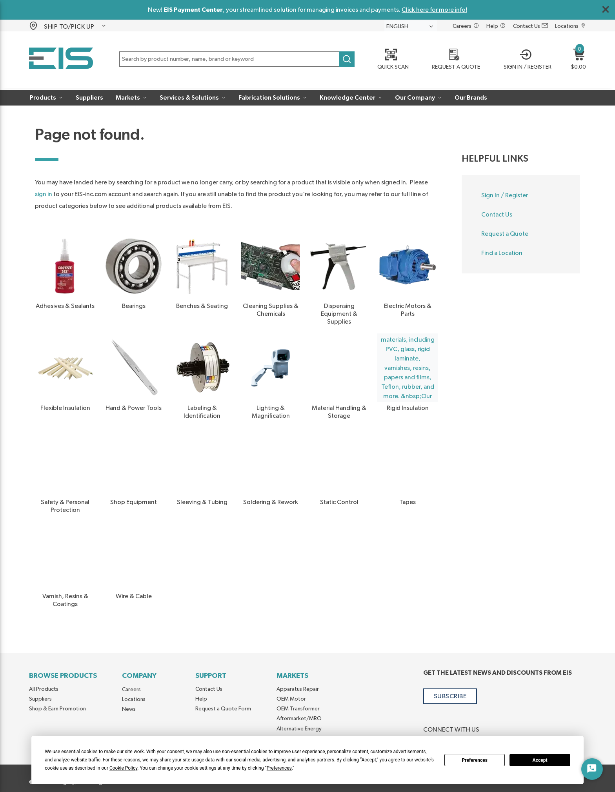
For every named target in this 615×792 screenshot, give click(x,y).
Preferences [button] (279, 768)
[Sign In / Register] (525, 60)
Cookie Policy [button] (123, 768)
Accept (540, 760)
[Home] (61, 59)
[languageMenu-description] (410, 26)
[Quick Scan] (390, 60)
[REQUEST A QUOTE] (454, 60)
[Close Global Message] (605, 9)
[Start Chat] (592, 769)
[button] (75, 26)
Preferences (475, 760)
